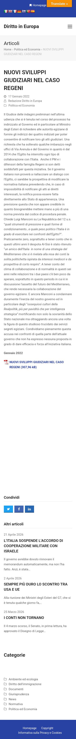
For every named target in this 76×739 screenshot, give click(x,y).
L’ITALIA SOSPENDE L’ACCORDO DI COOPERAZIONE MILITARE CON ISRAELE (33, 545)
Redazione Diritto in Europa (25, 100)
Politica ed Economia (27, 49)
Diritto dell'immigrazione (25, 684)
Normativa (16, 704)
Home (7, 49)
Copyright (47, 728)
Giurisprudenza (19, 694)
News (12, 699)
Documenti (16, 689)
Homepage (39, 5)
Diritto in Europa (21, 26)
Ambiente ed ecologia (23, 679)
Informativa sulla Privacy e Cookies (40, 732)
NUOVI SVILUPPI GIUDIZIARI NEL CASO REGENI (37, 364)
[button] (70, 27)
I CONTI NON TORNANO (24, 618)
